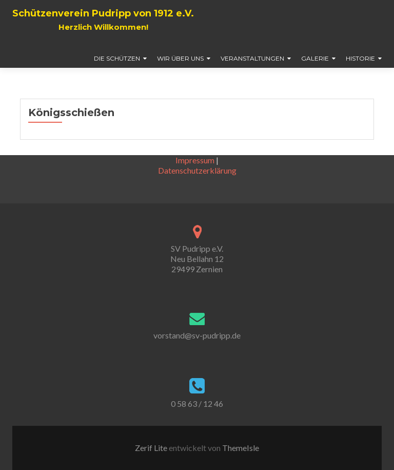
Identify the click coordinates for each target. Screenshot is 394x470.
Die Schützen (117, 58)
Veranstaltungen (252, 58)
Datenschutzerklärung (197, 170)
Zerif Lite (152, 448)
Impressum (194, 160)
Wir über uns (180, 58)
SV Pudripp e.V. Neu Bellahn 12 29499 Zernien (197, 258)
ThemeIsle (240, 448)
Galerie (315, 58)
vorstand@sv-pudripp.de (197, 335)
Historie (360, 58)
